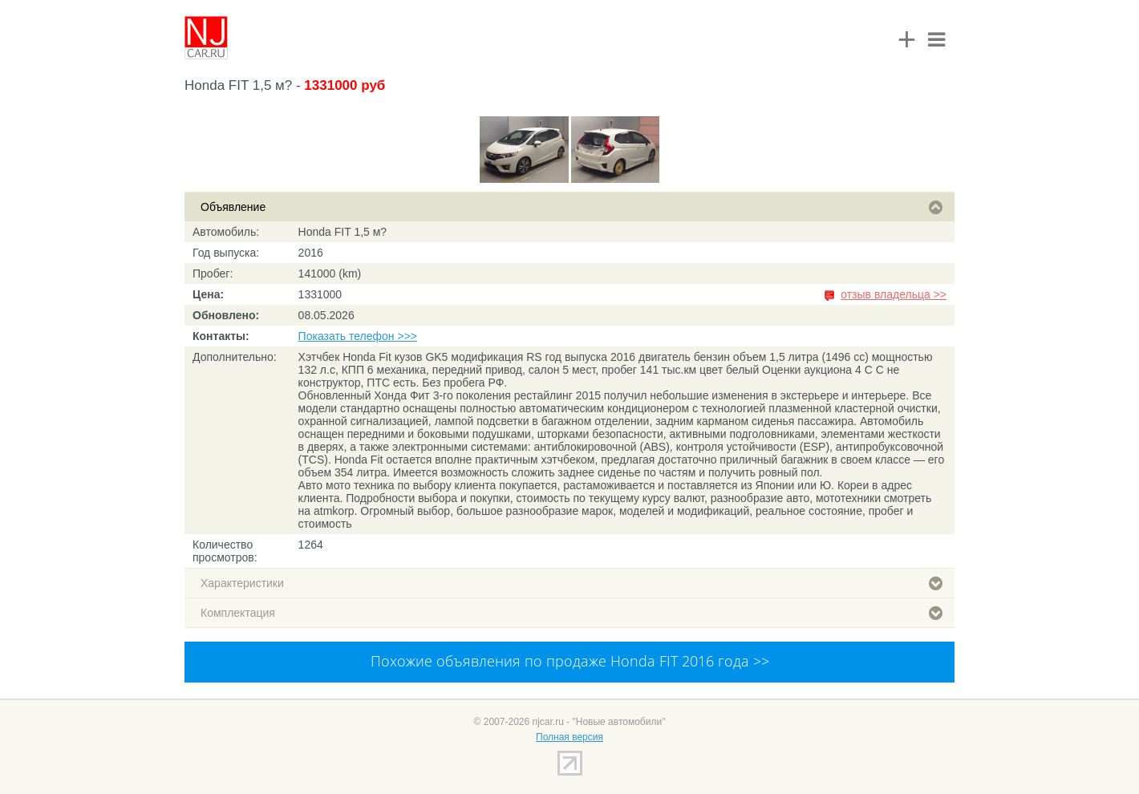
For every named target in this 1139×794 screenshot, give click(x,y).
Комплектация (571, 613)
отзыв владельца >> (893, 294)
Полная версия (569, 737)
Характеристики (571, 583)
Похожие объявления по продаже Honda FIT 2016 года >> (570, 660)
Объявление (571, 207)
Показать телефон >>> (357, 336)
